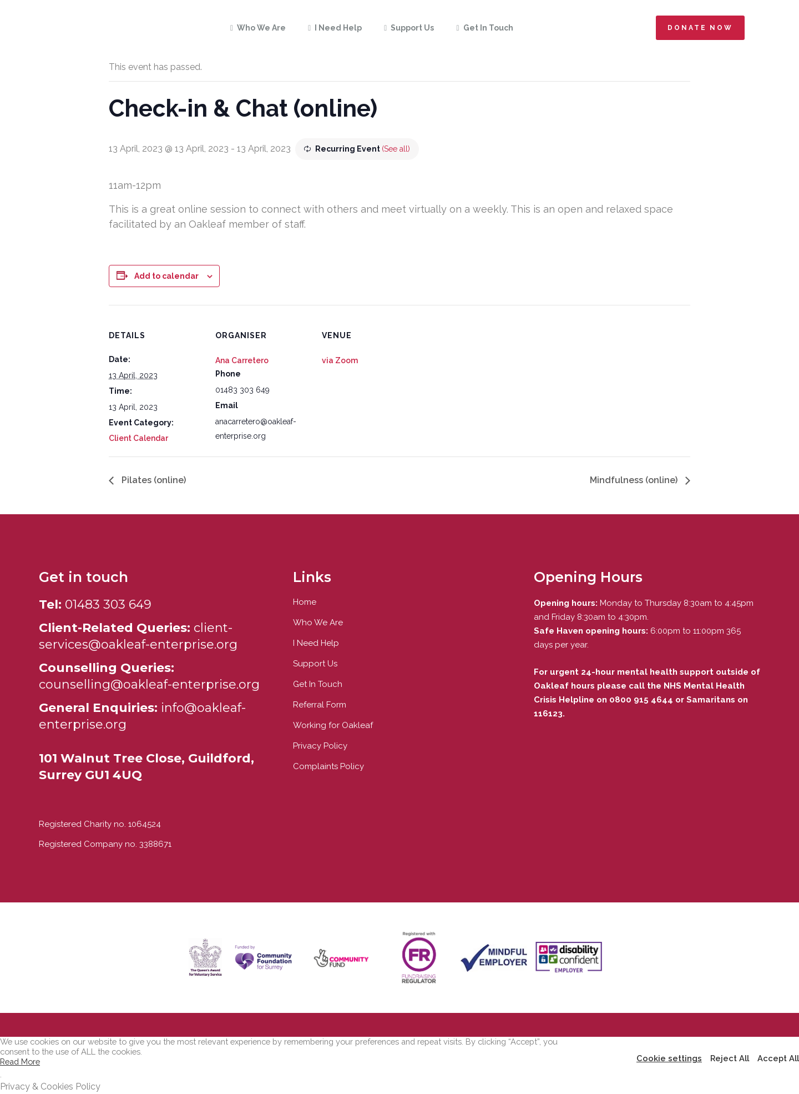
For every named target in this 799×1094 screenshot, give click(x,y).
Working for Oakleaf (333, 725)
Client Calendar (138, 438)
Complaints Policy (328, 766)
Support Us (315, 664)
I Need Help (316, 643)
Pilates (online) (152, 480)
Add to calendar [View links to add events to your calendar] (166, 276)
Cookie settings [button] (669, 1058)
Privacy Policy (320, 746)
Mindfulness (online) (635, 480)
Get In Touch (317, 684)
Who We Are (318, 623)
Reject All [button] (729, 1058)
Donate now (700, 28)
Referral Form (319, 705)
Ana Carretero (242, 360)
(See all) (396, 148)
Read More (20, 1061)
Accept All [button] (778, 1058)
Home (304, 602)
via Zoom (340, 360)
